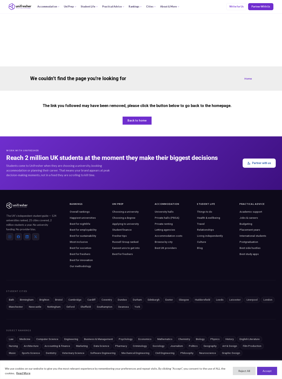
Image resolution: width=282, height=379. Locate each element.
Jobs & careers (249, 217)
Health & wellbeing (208, 217)
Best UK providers (166, 247)
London (267, 299)
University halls (164, 211)
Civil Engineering (164, 353)
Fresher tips (119, 235)
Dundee (122, 299)
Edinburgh (153, 299)
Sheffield (85, 306)
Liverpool (252, 299)
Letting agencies (165, 229)
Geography (209, 346)
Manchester (16, 306)
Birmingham (26, 299)
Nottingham (54, 306)
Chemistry (184, 339)
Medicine (24, 339)
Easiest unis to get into (126, 247)
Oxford (70, 306)
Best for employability (83, 229)
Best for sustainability (83, 235)
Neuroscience (207, 353)
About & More (169, 6)
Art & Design (229, 346)
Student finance (122, 229)
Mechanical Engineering (135, 353)
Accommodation (48, 6)
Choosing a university (125, 211)
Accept (267, 371)
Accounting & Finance (57, 346)
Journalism (176, 346)
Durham (137, 299)
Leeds (219, 299)
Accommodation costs (168, 235)
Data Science (101, 346)
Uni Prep (70, 6)
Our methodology (80, 266)
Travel (201, 223)
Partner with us (259, 163)
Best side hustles (250, 247)
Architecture (31, 346)
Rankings (135, 6)
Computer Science (47, 339)
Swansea (123, 306)
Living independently (210, 235)
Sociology (158, 346)
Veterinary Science (73, 353)
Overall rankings (80, 211)
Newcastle (35, 306)
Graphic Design (231, 353)
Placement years (250, 229)
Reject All (244, 371)
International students (253, 235)
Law (11, 339)
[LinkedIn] (27, 236)
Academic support (251, 211)
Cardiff (91, 299)
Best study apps (249, 254)
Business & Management (98, 339)
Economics (144, 339)
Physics (215, 339)
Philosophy (186, 353)
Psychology (125, 339)
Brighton (44, 299)
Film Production (252, 346)
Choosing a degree (123, 217)
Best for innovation (81, 260)
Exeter (169, 299)
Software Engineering (103, 353)
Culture (201, 241)
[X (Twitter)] (35, 236)
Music (12, 353)
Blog (200, 247)
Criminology (140, 346)
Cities (151, 6)
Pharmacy (121, 346)
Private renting (164, 223)
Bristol (58, 299)
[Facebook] (18, 236)
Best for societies (80, 247)
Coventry (106, 299)
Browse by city (164, 241)
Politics (193, 346)
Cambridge (74, 299)
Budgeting (246, 223)
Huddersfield (202, 299)
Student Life (89, 6)
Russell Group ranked (125, 241)
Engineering (71, 339)
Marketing (82, 346)
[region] (141, 369)
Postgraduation (249, 241)
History (229, 339)
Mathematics (164, 339)
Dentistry (51, 353)
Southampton (104, 306)
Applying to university (125, 223)
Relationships (205, 229)
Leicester (235, 299)
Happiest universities (83, 217)
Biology (200, 339)
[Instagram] (9, 236)
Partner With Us (260, 6)
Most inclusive (79, 241)
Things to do (204, 211)
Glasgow (184, 299)
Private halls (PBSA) (167, 217)
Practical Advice (113, 6)
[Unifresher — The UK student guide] (20, 6)
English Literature (250, 339)
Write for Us (236, 6)
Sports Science (31, 353)
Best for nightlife (80, 223)
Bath (11, 299)
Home (248, 78)
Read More (23, 373)
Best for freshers (80, 254)
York (137, 306)
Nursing (13, 346)
